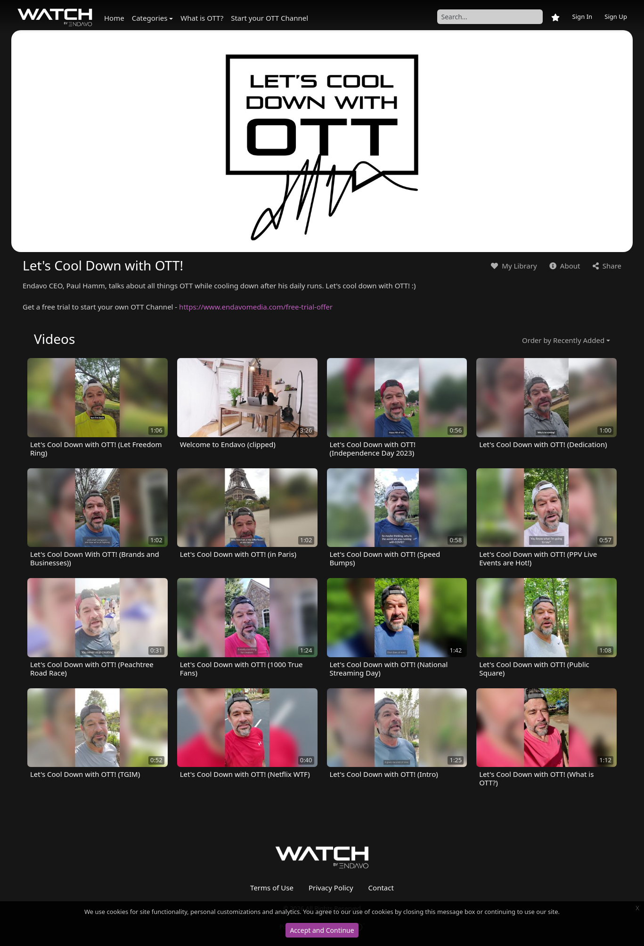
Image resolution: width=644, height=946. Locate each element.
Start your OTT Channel (269, 18)
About (563, 265)
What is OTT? (201, 18)
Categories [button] (150, 18)
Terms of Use (271, 887)
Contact (381, 887)
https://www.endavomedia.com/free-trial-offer (256, 306)
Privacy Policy (331, 887)
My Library (513, 265)
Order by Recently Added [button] (563, 340)
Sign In (582, 16)
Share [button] (606, 265)
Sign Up (615, 16)
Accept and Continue (322, 930)
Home (114, 18)
